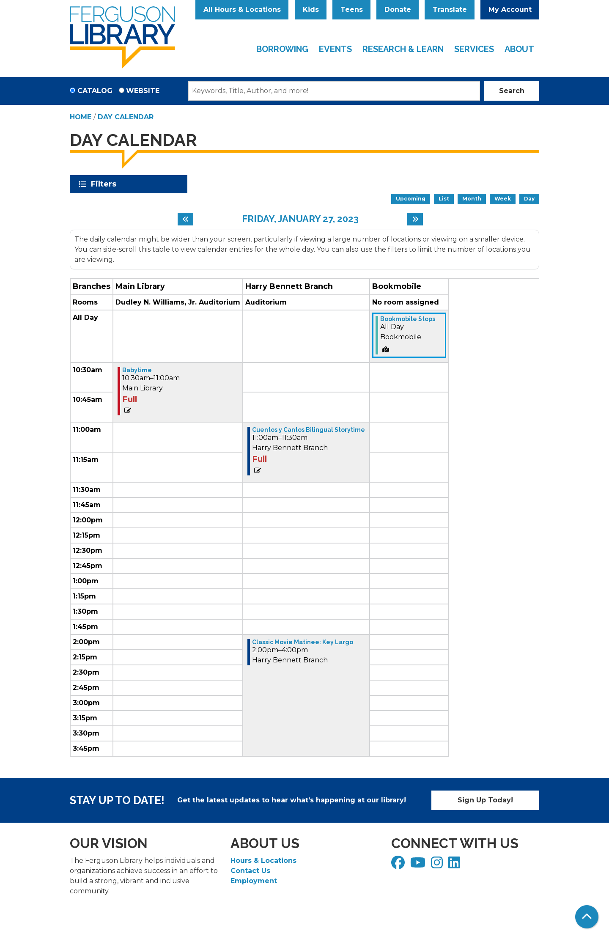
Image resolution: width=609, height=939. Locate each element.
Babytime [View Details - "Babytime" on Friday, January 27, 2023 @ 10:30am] (137, 370)
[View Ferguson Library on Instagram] (438, 865)
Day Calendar (126, 117)
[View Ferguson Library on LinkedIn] (455, 865)
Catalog (94, 91)
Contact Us (250, 871)
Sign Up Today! (485, 800)
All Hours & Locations (242, 9)
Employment (253, 881)
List (444, 198)
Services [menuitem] (474, 49)
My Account (510, 9)
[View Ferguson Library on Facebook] (399, 865)
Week (502, 198)
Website (142, 91)
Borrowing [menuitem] (282, 49)
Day (529, 198)
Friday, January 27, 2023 (300, 218)
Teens (351, 9)
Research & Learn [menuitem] (403, 49)
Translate (450, 9)
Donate (397, 9)
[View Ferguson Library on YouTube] (419, 865)
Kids (311, 9)
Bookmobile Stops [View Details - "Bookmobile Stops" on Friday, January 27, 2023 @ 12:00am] (407, 319)
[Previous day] (185, 219)
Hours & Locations (263, 861)
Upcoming (410, 198)
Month (471, 198)
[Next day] (415, 219)
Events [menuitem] (335, 49)
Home (80, 117)
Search (511, 91)
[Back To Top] (586, 916)
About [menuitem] (519, 49)
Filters (105, 184)
